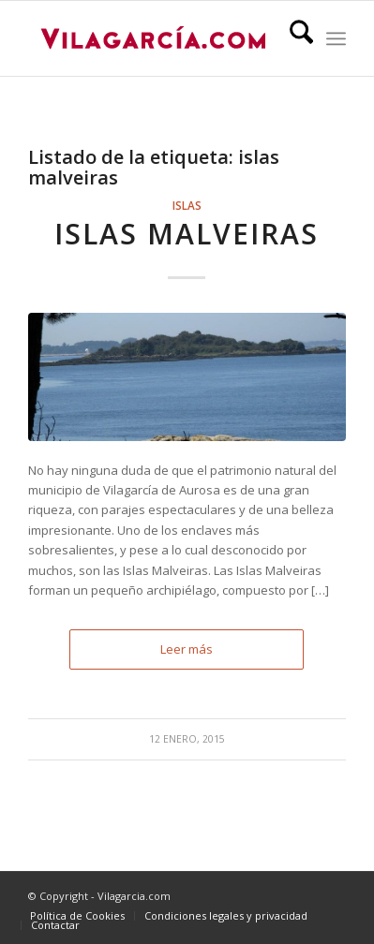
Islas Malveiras (186, 233)
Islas (187, 205)
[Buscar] (292, 38)
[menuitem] (292, 38)
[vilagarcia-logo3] (155, 38)
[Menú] (336, 38)
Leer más (186, 649)
